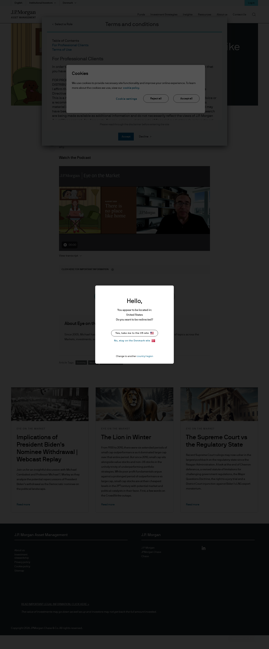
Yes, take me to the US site (134, 333)
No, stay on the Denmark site (134, 340)
